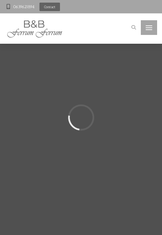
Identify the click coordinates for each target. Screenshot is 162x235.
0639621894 (24, 6)
